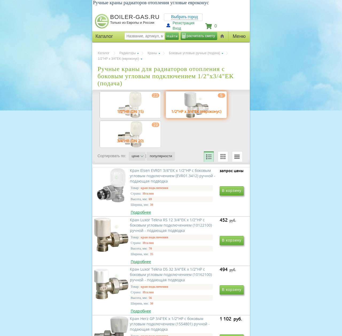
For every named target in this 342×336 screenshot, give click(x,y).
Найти (172, 36)
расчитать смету (200, 36)
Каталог (104, 53)
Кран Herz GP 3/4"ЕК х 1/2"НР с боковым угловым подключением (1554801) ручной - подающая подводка (207, 307)
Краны (152, 53)
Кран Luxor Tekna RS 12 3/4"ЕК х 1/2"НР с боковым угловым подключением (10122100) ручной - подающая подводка (207, 230)
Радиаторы (127, 53)
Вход (177, 28)
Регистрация (184, 23)
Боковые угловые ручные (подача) (194, 53)
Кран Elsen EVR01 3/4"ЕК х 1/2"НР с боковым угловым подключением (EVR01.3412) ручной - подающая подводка (134, 229)
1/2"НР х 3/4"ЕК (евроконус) (118, 59)
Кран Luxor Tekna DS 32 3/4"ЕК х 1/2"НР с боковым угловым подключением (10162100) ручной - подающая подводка (135, 307)
